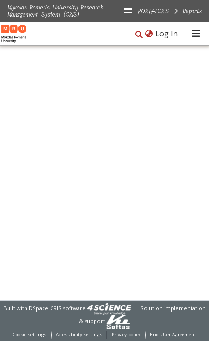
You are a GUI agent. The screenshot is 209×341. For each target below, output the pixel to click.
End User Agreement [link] (173, 335)
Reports (192, 11)
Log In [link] (167, 33)
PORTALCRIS (153, 11)
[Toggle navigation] (196, 33)
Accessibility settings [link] (79, 335)
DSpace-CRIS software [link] (57, 308)
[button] (139, 34)
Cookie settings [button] (29, 335)
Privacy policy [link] (126, 335)
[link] (109, 308)
